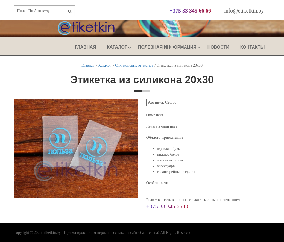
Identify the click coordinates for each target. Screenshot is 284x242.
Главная (85, 47)
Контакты (252, 47)
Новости (218, 47)
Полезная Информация (167, 47)
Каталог (117, 47)
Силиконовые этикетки (134, 65)
